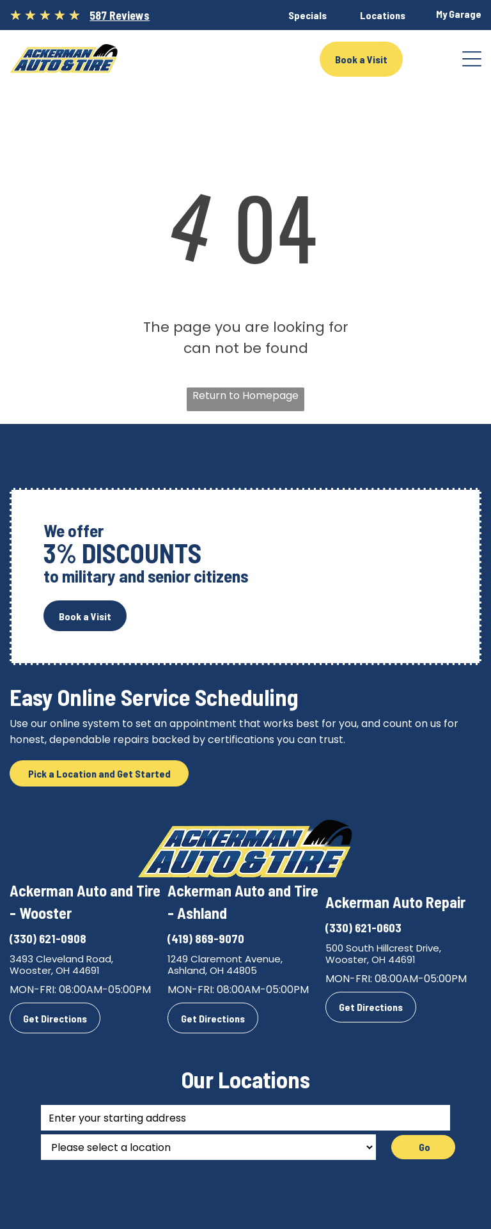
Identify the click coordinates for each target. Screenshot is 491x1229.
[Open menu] (471, 58)
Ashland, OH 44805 (212, 970)
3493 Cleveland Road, (61, 959)
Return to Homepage (245, 395)
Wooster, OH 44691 (55, 970)
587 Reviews (120, 15)
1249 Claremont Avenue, (225, 959)
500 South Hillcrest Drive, (383, 948)
